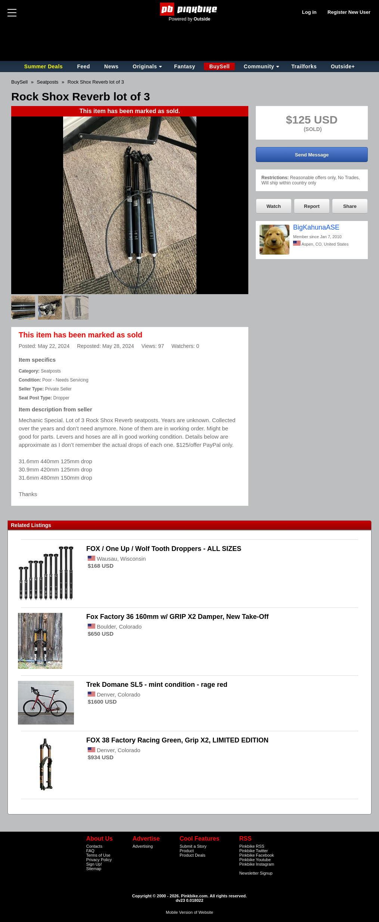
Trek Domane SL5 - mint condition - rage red (156, 684)
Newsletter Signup (256, 873)
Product (187, 850)
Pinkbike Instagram (256, 864)
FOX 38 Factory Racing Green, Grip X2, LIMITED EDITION (177, 740)
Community (259, 66)
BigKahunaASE (316, 227)
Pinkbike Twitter (253, 850)
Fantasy (184, 66)
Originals (145, 66)
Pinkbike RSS (251, 846)
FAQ (90, 850)
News (111, 66)
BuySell (219, 66)
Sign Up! (94, 864)
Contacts (94, 846)
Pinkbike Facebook (256, 855)
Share (350, 206)
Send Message (312, 155)
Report (312, 206)
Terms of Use (98, 855)
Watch (274, 206)
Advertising (143, 846)
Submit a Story (193, 846)
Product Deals (192, 855)
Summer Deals (44, 66)
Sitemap (93, 868)
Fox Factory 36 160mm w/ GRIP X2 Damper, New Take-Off (177, 616)
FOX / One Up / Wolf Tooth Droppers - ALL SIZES (163, 548)
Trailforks (304, 66)
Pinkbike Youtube (255, 859)
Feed (83, 66)
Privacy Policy (99, 859)
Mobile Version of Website (189, 912)
